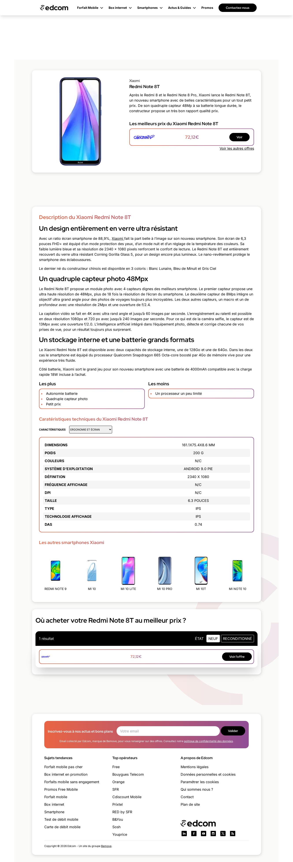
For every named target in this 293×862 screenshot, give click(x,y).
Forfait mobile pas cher (63, 767)
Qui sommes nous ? (197, 789)
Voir (239, 137)
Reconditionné (237, 638)
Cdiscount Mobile (126, 797)
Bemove (106, 846)
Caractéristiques (52, 429)
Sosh (116, 827)
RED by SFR (122, 812)
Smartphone (54, 812)
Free (116, 767)
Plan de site (190, 804)
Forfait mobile (55, 797)
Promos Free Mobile (61, 789)
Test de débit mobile (61, 819)
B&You (117, 819)
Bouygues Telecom (128, 774)
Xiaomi (118, 238)
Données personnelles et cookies (208, 774)
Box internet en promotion (65, 774)
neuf (213, 638)
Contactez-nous (237, 8)
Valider (233, 731)
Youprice (119, 834)
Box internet (54, 804)
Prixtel (117, 804)
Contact (187, 797)
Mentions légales (194, 767)
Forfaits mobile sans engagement (71, 782)
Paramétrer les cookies (200, 782)
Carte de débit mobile (62, 827)
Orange (118, 782)
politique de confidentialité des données (208, 741)
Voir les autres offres (237, 148)
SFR (115, 789)
